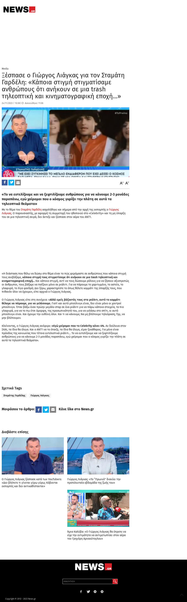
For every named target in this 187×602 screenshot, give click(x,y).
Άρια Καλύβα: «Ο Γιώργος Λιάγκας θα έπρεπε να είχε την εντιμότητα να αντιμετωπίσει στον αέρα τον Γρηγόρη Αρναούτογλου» (96, 535)
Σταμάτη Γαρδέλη (31, 209)
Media (5, 68)
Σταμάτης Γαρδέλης (14, 395)
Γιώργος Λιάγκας (40, 395)
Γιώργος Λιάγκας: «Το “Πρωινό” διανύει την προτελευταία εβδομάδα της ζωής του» (94, 481)
